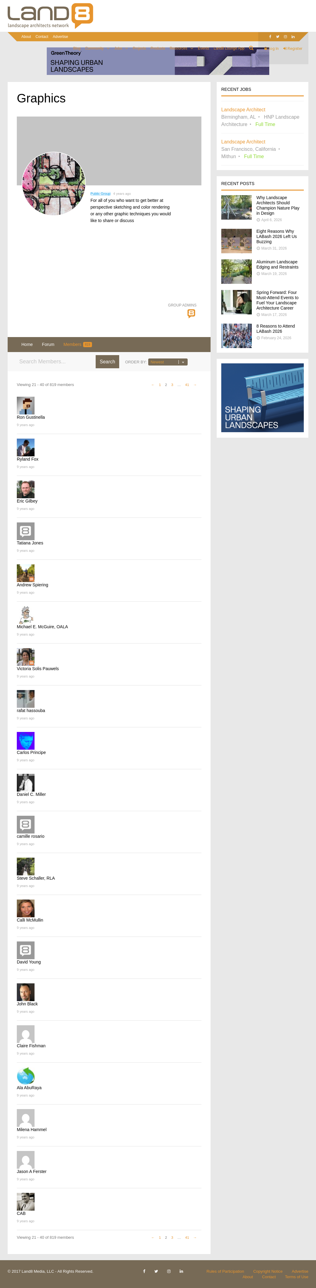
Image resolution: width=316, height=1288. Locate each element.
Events (203, 48)
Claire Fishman (31, 1045)
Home (27, 344)
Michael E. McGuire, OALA (42, 626)
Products (158, 48)
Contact (41, 37)
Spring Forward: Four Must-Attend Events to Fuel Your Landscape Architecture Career (277, 300)
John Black (27, 1003)
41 (187, 385)
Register (292, 48)
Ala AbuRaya (29, 1087)
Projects (139, 48)
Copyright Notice (268, 1271)
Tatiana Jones (30, 542)
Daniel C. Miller (31, 794)
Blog (76, 48)
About (26, 37)
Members (78, 344)
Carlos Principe (31, 752)
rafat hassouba (31, 710)
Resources (178, 48)
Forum (48, 344)
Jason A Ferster (31, 1171)
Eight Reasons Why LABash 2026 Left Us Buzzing (276, 236)
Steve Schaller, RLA (36, 878)
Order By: (136, 362)
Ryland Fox (28, 459)
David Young (29, 962)
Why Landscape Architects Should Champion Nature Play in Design (277, 205)
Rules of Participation (225, 1271)
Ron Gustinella (31, 417)
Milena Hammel (31, 1129)
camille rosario (30, 836)
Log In (271, 48)
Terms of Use (296, 1277)
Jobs (118, 48)
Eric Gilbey (27, 501)
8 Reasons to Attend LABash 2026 (275, 329)
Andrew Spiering (32, 584)
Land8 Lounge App (229, 48)
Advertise (60, 37)
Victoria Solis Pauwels (38, 668)
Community (94, 48)
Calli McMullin (30, 920)
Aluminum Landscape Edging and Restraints (277, 264)
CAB (21, 1213)
